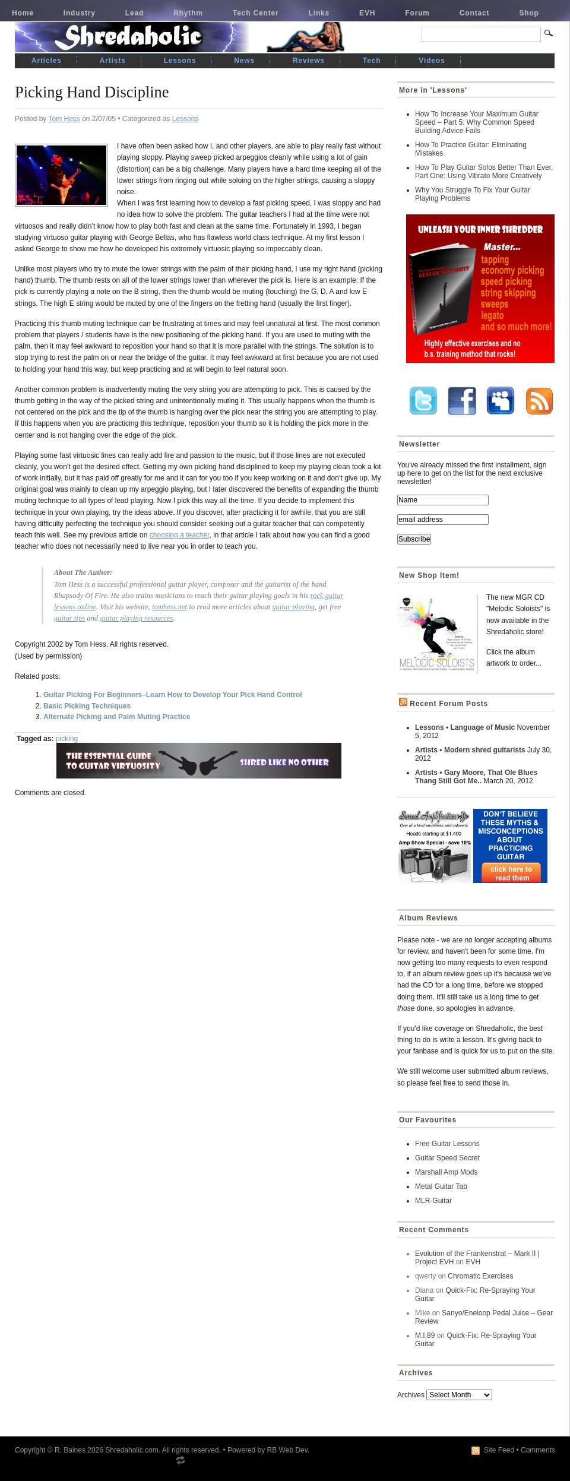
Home (23, 13)
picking (67, 739)
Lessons (180, 60)
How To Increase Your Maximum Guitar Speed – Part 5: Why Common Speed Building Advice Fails (477, 122)
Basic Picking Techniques (87, 706)
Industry (80, 13)
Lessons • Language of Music (465, 727)
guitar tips (69, 618)
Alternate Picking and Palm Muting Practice (116, 717)
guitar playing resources (136, 618)
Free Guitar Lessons (447, 1144)
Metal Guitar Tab (441, 1186)
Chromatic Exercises (480, 1276)
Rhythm (188, 13)
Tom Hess (64, 119)
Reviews (309, 60)
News (244, 60)
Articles (46, 60)
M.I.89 (425, 1335)
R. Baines (70, 1450)
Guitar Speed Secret (447, 1158)
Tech (372, 60)
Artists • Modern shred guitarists (470, 750)
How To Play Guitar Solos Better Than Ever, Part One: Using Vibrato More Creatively (484, 171)
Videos (432, 60)
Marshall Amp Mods (446, 1172)
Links (319, 13)
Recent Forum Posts (449, 704)
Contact (475, 13)
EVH (367, 13)
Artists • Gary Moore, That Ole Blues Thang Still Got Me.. (476, 776)
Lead (134, 13)
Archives (411, 1395)
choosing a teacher (180, 535)
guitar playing (294, 607)
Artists (113, 60)
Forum (417, 13)
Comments (538, 1450)
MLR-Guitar (433, 1201)
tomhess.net (169, 607)
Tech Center (256, 13)
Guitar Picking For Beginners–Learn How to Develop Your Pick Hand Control (172, 695)
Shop (529, 13)
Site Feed (499, 1450)
